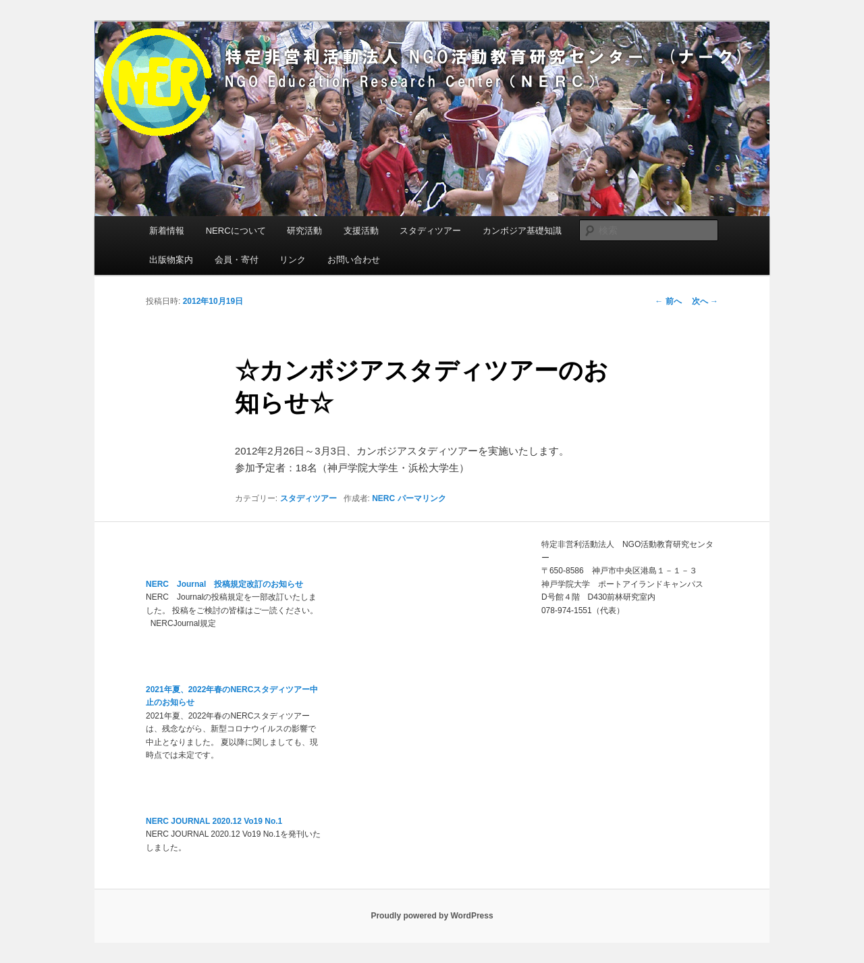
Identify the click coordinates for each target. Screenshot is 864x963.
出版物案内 (171, 260)
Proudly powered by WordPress (432, 915)
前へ (668, 301)
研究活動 (304, 231)
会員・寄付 (237, 260)
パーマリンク (422, 498)
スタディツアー (430, 231)
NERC (383, 498)
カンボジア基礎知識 (522, 231)
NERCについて (236, 231)
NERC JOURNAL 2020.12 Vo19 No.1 (214, 821)
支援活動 (361, 231)
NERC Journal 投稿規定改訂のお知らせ (224, 584)
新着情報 (166, 231)
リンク (292, 260)
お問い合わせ (353, 260)
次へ (705, 301)
